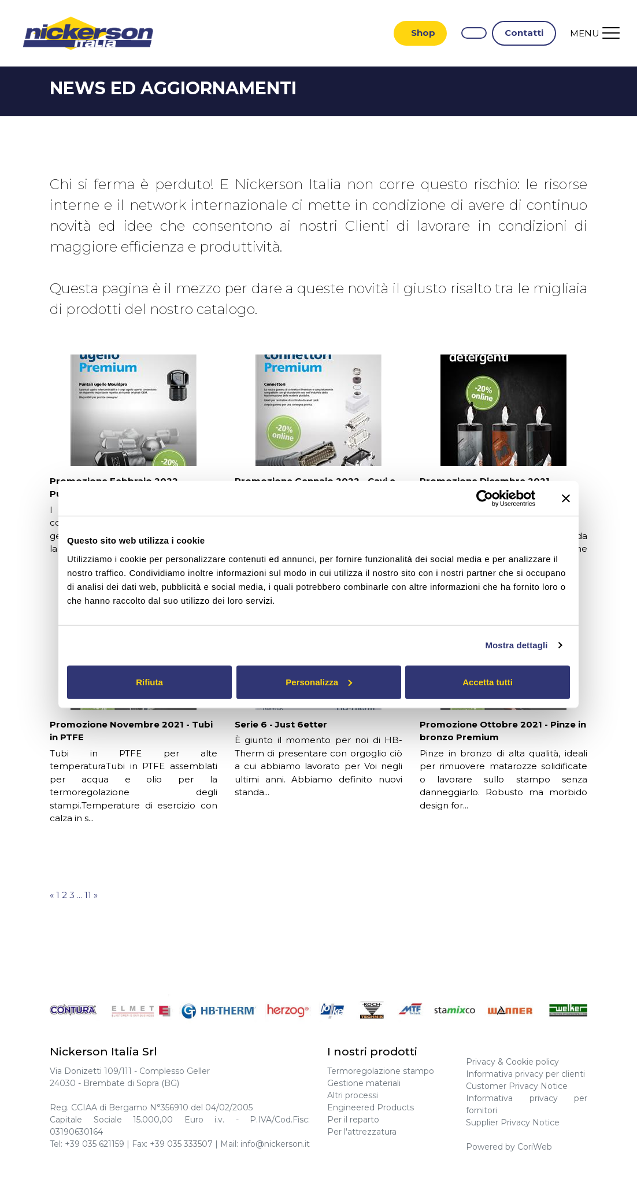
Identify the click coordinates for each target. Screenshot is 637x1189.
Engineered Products (370, 1108)
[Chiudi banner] (566, 498)
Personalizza (319, 681)
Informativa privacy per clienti (525, 1075)
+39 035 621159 (94, 1145)
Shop (423, 33)
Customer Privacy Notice (517, 1087)
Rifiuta (149, 681)
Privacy (480, 1063)
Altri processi (352, 1096)
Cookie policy (532, 1063)
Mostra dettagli (516, 645)
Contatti (524, 33)
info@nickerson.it (275, 1145)
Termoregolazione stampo (380, 1072)
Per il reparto (353, 1121)
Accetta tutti (487, 681)
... (79, 896)
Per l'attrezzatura (362, 1133)
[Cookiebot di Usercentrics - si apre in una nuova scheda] (484, 498)
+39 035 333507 (181, 1145)
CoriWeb (534, 1148)
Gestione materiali (364, 1084)
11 (87, 896)
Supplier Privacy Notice (513, 1123)
